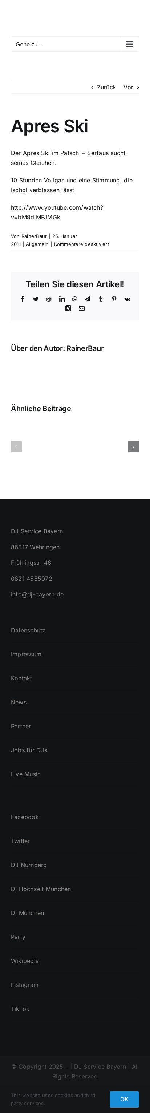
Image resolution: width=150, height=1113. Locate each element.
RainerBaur (34, 236)
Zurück (106, 87)
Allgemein (37, 244)
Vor (128, 87)
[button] (16, 446)
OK (124, 1099)
